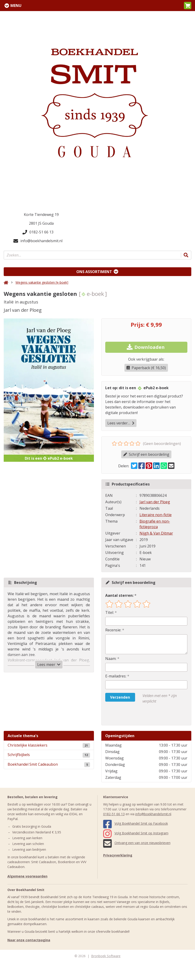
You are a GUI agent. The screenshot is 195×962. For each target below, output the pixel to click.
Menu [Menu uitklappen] (16, 5)
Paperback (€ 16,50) (146, 367)
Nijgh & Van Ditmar (156, 533)
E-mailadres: (115, 676)
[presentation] (134, 714)
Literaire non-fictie (155, 514)
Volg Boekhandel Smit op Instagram (135, 833)
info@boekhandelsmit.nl (37, 240)
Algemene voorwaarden (27, 876)
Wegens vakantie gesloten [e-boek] (41, 282)
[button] (187, 5)
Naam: (110, 658)
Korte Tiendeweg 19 (41, 214)
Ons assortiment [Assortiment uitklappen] (94, 271)
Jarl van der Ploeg (154, 501)
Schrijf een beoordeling (146, 454)
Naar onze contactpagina (28, 940)
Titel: (109, 612)
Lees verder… (120, 423)
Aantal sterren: (119, 595)
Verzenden (120, 697)
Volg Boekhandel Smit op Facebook (135, 823)
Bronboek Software (106, 956)
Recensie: (113, 630)
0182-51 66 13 (37, 232)
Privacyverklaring (117, 855)
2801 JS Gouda (41, 223)
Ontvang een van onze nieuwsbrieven (136, 843)
